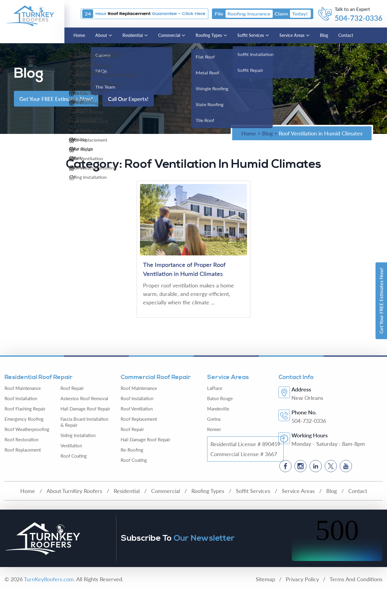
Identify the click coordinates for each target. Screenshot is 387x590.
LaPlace (214, 388)
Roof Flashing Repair (25, 408)
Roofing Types (209, 35)
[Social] (285, 466)
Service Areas (291, 35)
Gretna (213, 419)
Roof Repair (72, 388)
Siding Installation (78, 435)
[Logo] (30, 15)
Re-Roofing (132, 449)
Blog (324, 35)
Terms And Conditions (356, 579)
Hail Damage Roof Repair (85, 408)
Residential (132, 35)
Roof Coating (73, 456)
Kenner (214, 429)
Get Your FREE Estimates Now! (381, 301)
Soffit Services (250, 35)
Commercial (169, 35)
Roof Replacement (23, 449)
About (101, 35)
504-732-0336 (358, 18)
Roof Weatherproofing (27, 429)
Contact (345, 35)
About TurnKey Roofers (74, 491)
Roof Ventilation (137, 408)
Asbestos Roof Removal (84, 398)
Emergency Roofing (24, 419)
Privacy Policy (302, 579)
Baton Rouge (220, 398)
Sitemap (265, 579)
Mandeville (218, 408)
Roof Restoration (21, 439)
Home (79, 35)
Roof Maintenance (23, 388)
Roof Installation (21, 398)
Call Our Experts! (128, 99)
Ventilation (71, 445)
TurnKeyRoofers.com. (49, 579)
